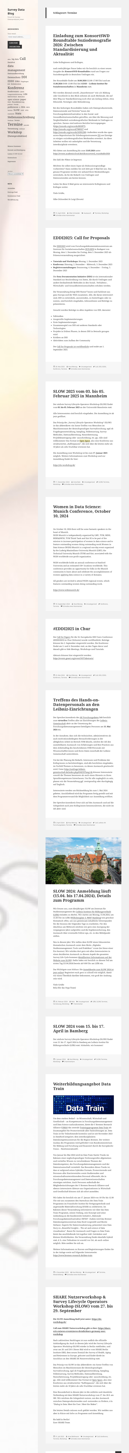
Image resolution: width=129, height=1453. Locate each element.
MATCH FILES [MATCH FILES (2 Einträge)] (12, 97)
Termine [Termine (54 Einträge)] (15, 124)
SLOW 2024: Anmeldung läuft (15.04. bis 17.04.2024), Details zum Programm (82, 895)
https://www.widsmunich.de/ (66, 590)
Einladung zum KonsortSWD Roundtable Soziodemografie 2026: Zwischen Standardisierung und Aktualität (82, 45)
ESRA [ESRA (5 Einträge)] (17, 81)
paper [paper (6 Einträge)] (23, 99)
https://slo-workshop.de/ (64, 465)
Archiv (10, 171)
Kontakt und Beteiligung (16, 150)
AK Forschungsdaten (89, 717)
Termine (98, 213)
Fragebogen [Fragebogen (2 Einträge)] (24, 81)
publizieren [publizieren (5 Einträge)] (13, 107)
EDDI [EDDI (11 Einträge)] (11, 81)
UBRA (64, 1127)
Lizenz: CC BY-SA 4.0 (15, 154)
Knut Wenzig (72, 367)
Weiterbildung (58, 1274)
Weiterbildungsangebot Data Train (82, 1086)
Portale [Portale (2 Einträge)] (16, 104)
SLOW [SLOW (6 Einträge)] (16, 110)
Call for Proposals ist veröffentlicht (73, 346)
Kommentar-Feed (14, 196)
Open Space (97, 1380)
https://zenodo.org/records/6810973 (69, 126)
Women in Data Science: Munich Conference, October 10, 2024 (82, 511)
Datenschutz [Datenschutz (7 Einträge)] (14, 77)
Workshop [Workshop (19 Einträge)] (15, 132)
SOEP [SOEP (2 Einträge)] (22, 110)
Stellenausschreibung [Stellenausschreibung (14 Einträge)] (21, 117)
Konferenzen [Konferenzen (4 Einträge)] (13, 91)
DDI (100, 367)
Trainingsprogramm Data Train (94, 1127)
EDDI (104, 367)
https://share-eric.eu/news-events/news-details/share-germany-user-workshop (82, 1331)
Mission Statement (14, 146)
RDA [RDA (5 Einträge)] (23, 107)
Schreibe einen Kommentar (65, 215)
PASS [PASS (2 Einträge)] (9, 102)
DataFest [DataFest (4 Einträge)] (11, 62)
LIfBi (94, 1001)
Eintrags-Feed (12, 192)
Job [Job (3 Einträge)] (9, 84)
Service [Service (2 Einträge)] (10, 110)
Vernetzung (57, 1004)
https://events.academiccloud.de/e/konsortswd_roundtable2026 (81, 153)
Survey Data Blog (16, 11)
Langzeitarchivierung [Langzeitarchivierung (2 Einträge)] (15, 94)
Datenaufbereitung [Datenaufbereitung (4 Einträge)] (16, 73)
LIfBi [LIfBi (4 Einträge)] (25, 94)
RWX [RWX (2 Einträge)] (28, 107)
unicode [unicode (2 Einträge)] (26, 125)
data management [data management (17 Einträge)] (16, 68)
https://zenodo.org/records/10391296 (69, 132)
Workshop (105, 213)
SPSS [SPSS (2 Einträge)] (26, 110)
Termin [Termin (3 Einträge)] (17, 120)
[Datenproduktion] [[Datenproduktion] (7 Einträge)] (17, 136)
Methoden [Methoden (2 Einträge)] (21, 97)
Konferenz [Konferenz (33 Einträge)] (16, 87)
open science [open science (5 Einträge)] (13, 99)
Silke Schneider (74, 213)
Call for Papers (63, 637)
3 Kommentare (69, 1061)
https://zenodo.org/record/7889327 (68, 129)
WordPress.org (13, 200)
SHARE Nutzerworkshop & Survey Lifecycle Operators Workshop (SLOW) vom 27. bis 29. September (83, 1303)
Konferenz (56, 369)
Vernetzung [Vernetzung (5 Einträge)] (13, 128)
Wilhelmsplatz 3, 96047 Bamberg (86, 917)
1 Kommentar (78, 1004)
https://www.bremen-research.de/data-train (72, 1255)
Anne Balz (76, 482)
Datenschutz (12, 158)
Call (96, 367)
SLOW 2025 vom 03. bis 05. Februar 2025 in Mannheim (80, 393)
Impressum (12, 161)
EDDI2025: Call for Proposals (81, 237)
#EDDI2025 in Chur (71, 628)
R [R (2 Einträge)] (19, 107)
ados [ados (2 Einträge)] (9, 59)
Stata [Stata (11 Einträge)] (18, 113)
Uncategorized (86, 367)
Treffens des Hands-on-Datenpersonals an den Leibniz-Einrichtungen (76, 704)
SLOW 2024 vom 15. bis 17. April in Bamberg (78, 1028)
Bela (73, 1001)
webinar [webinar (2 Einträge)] (22, 129)
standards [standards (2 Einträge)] (11, 114)
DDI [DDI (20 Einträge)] (24, 77)
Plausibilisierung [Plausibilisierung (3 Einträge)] (18, 102)
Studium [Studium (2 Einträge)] (10, 120)
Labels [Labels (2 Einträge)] (22, 92)
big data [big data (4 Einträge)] (15, 59)
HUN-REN (89, 249)
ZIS (99, 135)
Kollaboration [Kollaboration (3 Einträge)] (16, 84)
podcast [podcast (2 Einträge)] (10, 104)
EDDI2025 (61, 246)
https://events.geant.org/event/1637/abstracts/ (73, 658)
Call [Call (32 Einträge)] (23, 58)
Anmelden (11, 188)
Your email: (12, 34)
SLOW (100, 482)
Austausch (87, 213)
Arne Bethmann (73, 1436)
